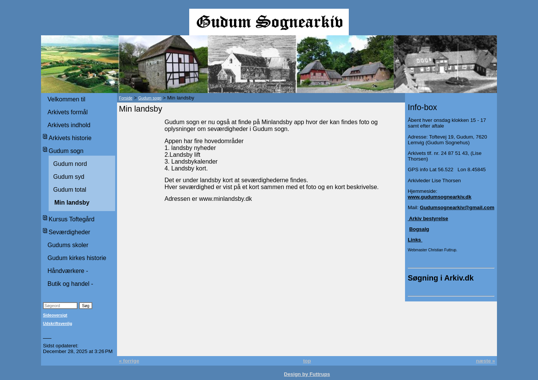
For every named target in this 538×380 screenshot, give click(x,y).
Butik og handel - (70, 284)
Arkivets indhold (68, 125)
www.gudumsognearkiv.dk (439, 197)
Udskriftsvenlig (57, 323)
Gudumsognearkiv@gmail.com (457, 207)
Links (415, 240)
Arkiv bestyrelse (428, 218)
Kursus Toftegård (72, 219)
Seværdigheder (69, 232)
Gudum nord (70, 164)
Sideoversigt (55, 315)
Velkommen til (66, 99)
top (307, 361)
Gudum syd (68, 176)
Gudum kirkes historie (76, 258)
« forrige (129, 361)
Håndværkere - (67, 271)
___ (47, 336)
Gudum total (69, 189)
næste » (485, 361)
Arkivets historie (70, 138)
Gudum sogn (66, 151)
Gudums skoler (68, 245)
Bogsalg (419, 229)
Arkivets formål (67, 112)
